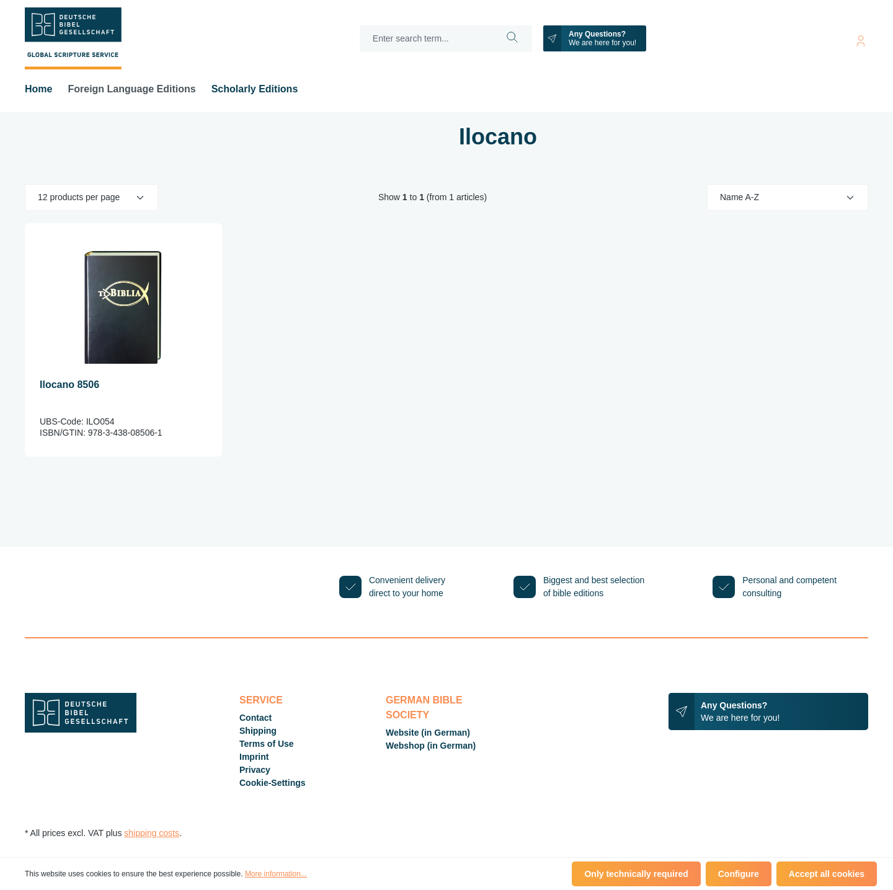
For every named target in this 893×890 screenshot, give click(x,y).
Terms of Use (266, 744)
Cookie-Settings (272, 783)
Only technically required (636, 874)
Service (261, 700)
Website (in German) (428, 733)
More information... (276, 874)
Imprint (254, 757)
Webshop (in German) (431, 746)
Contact (255, 718)
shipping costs (151, 833)
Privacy (254, 770)
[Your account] (860, 39)
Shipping (258, 731)
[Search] (512, 38)
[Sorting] (787, 197)
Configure (738, 874)
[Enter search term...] (427, 38)
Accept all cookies (826, 874)
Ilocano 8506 (69, 384)
